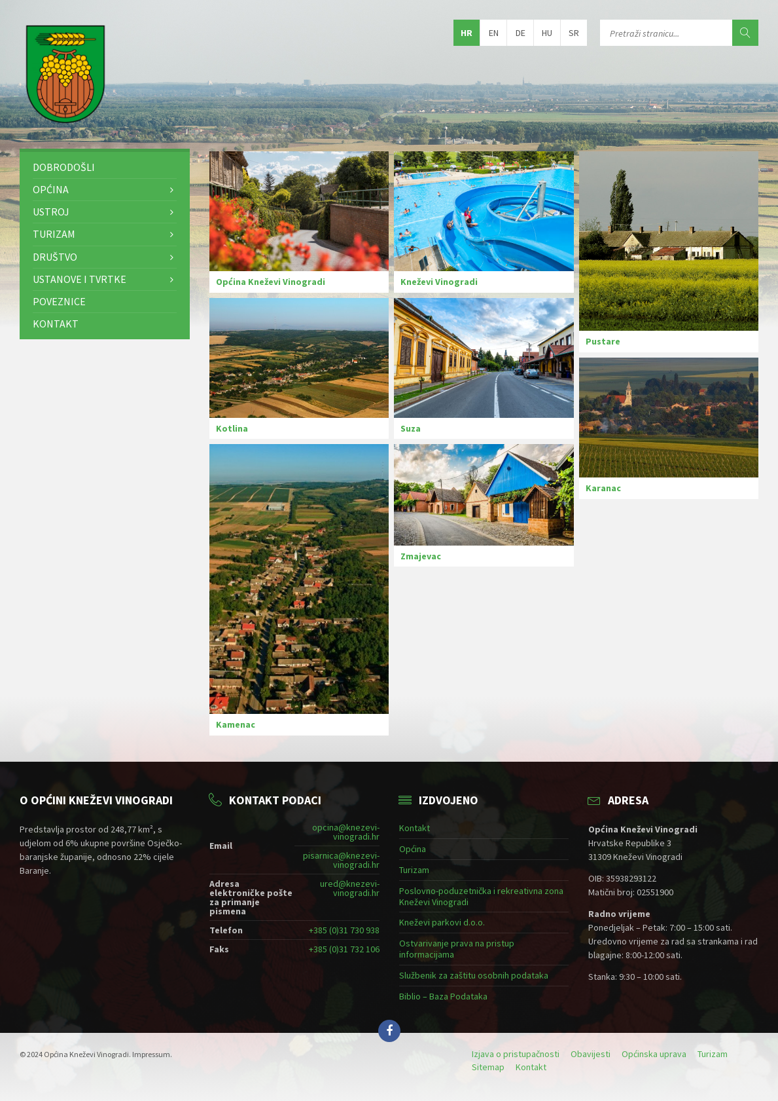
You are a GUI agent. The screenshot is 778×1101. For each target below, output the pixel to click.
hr (466, 33)
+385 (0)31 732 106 (344, 949)
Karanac (603, 488)
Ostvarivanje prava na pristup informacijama (456, 948)
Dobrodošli (64, 167)
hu (547, 33)
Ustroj (51, 211)
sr (574, 33)
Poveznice (59, 301)
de (520, 33)
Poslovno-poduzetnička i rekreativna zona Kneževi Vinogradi (481, 896)
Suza (410, 428)
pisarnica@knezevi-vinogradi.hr (341, 859)
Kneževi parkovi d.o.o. (442, 922)
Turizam (54, 233)
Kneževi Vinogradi (439, 282)
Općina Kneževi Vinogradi (270, 282)
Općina (51, 189)
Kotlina (232, 428)
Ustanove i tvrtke (79, 279)
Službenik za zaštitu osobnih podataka (473, 975)
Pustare (603, 341)
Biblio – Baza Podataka (443, 996)
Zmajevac (420, 556)
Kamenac (235, 724)
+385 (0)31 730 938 (344, 930)
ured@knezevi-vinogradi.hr (350, 888)
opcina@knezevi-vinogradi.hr (346, 831)
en (494, 33)
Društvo (55, 256)
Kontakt (56, 323)
